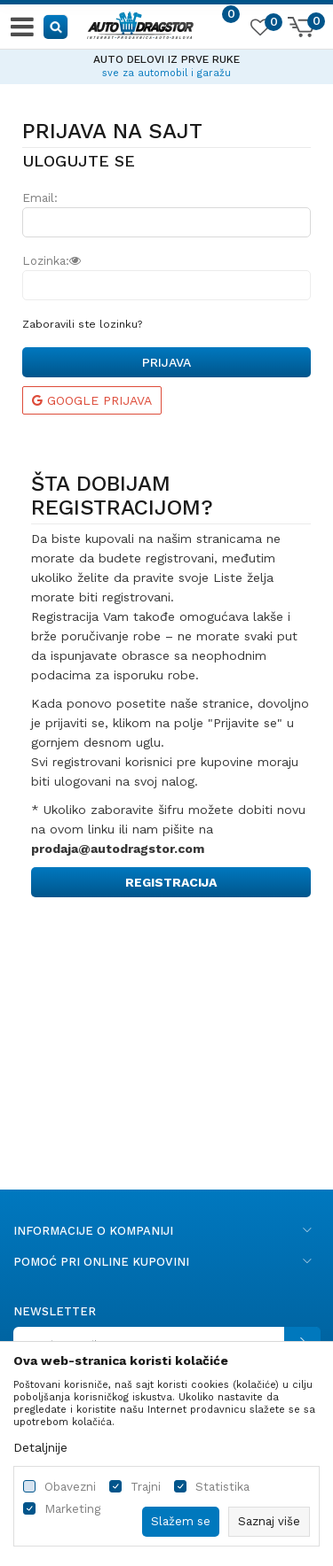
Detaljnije (40, 1447)
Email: (40, 198)
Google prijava (92, 400)
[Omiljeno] (259, 30)
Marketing (72, 1509)
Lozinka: (52, 260)
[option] (166, 64)
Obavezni (70, 1486)
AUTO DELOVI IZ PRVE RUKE (166, 59)
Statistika (222, 1486)
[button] (56, 26)
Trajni (146, 1486)
